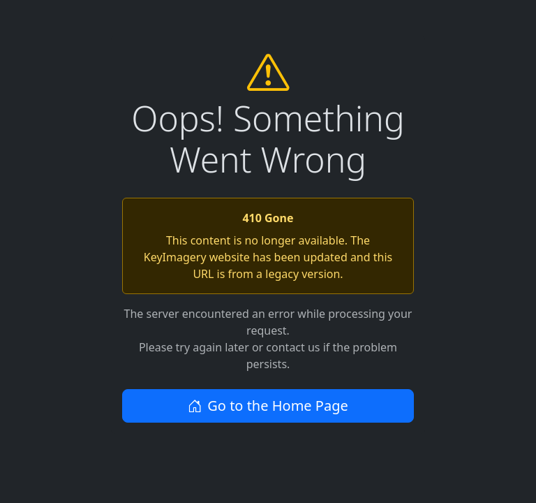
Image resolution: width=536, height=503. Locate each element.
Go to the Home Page (268, 405)
